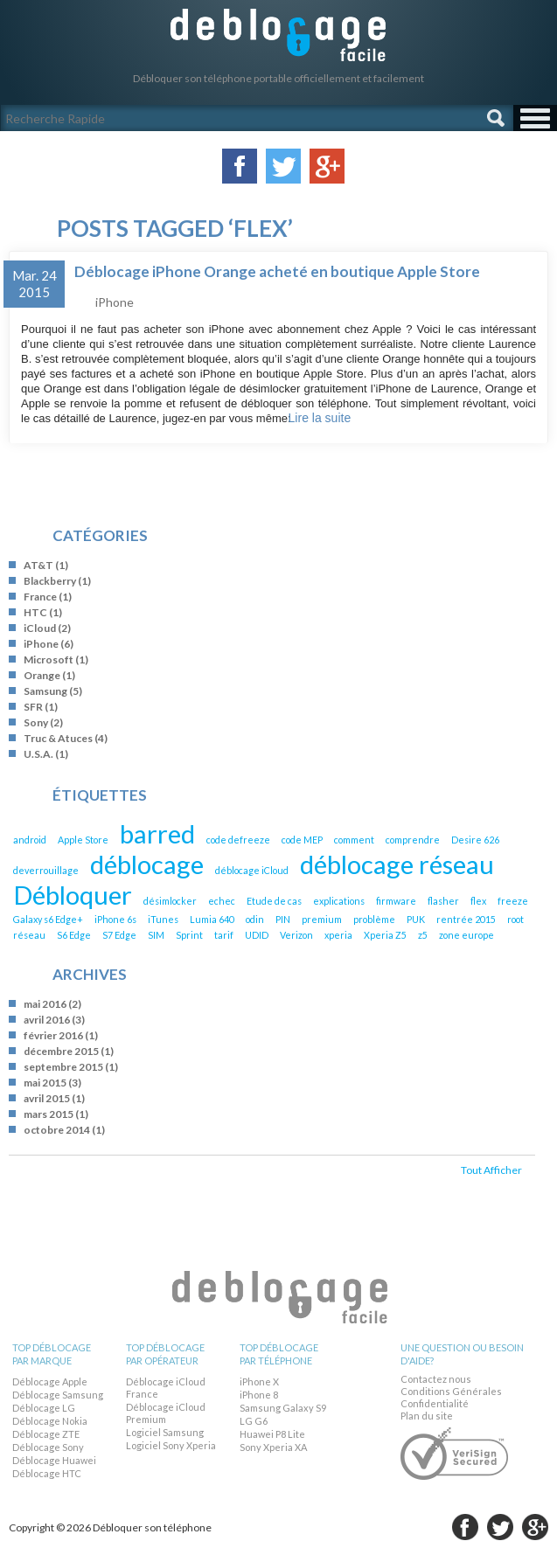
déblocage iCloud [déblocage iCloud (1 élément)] (252, 870)
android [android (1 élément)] (29, 839)
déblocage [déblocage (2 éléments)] (147, 864)
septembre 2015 (63, 1066)
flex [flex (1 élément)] (478, 900)
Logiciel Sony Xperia (171, 1445)
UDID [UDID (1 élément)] (256, 935)
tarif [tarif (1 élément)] (223, 935)
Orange (42, 675)
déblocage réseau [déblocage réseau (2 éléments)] (397, 864)
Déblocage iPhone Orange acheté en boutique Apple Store (277, 271)
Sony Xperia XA (273, 1447)
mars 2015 (48, 1114)
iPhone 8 (259, 1394)
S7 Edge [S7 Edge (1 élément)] (119, 935)
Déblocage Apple (49, 1381)
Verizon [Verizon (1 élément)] (296, 935)
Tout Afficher (491, 1170)
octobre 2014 (57, 1129)
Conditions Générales (451, 1391)
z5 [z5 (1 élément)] (423, 935)
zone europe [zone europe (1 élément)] (466, 935)
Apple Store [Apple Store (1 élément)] (83, 839)
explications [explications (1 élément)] (339, 900)
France (40, 596)
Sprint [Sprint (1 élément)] (189, 935)
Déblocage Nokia (49, 1421)
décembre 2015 (61, 1051)
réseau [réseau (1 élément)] (29, 935)
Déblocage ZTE (46, 1434)
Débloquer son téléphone (279, 35)
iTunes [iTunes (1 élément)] (163, 919)
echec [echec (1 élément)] (221, 900)
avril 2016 (47, 1019)
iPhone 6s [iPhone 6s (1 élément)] (115, 919)
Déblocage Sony (48, 1447)
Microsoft (48, 659)
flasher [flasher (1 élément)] (443, 900)
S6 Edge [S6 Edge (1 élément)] (74, 935)
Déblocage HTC (46, 1473)
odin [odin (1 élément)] (255, 919)
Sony (36, 722)
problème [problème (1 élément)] (374, 919)
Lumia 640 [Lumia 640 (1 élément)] (212, 919)
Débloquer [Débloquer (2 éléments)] (72, 894)
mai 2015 (45, 1082)
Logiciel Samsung (165, 1432)
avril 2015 (47, 1098)
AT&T (38, 565)
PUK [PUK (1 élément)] (416, 919)
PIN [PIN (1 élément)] (282, 919)
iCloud (40, 628)
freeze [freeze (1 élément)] (513, 900)
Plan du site (426, 1415)
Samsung (45, 691)
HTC (35, 612)
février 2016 (53, 1035)
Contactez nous (435, 1379)
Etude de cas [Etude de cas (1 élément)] (274, 900)
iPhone (114, 302)
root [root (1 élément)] (515, 919)
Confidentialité (434, 1403)
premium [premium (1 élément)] (322, 919)
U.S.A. (38, 753)
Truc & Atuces (58, 738)
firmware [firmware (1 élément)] (396, 900)
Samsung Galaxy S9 (283, 1407)
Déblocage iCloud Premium (165, 1413)
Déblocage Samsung (57, 1394)
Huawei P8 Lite (272, 1434)
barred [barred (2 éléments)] (157, 833)
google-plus (535, 1527)
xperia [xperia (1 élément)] (338, 935)
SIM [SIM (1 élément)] (156, 935)
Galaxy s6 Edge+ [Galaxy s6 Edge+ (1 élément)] (48, 919)
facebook (465, 1527)
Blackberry (50, 580)
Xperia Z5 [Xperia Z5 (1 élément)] (385, 935)
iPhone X (259, 1381)
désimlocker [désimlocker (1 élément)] (170, 900)
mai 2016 (45, 1003)
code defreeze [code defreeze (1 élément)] (238, 839)
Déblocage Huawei (54, 1460)
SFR (33, 706)
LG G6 (254, 1421)
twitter (500, 1527)
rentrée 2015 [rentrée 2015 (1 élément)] (466, 919)
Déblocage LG (43, 1407)
